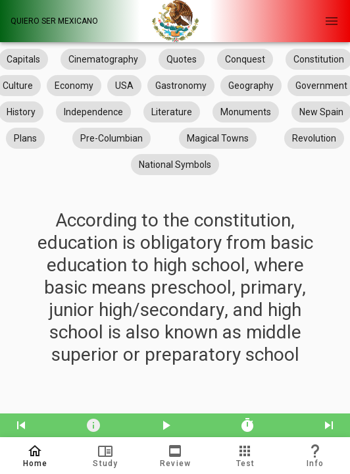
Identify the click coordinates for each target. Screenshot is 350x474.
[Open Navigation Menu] (331, 21)
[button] (104, 455)
